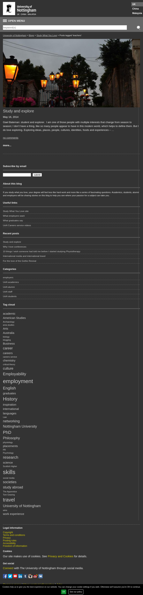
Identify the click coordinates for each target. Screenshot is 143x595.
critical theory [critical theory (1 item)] (9, 364)
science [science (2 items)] (8, 462)
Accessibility (9, 543)
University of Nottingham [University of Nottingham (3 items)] (22, 506)
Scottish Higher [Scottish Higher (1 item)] (10, 466)
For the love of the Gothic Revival (19, 261)
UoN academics (11, 282)
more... (7, 145)
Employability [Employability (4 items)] (14, 374)
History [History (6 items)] (10, 399)
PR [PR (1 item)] (4, 450)
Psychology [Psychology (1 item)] (8, 453)
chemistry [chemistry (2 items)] (9, 360)
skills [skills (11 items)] (9, 472)
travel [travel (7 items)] (9, 499)
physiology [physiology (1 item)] (8, 442)
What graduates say (13, 220)
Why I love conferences (14, 247)
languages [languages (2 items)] (9, 413)
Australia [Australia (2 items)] (8, 332)
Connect (8, 568)
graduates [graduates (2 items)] (9, 393)
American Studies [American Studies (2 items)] (14, 317)
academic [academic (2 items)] (9, 313)
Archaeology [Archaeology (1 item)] (8, 322)
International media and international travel (24, 256)
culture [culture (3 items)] (8, 368)
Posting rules (9, 540)
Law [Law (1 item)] (5, 417)
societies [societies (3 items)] (9, 482)
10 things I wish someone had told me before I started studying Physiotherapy (41, 251)
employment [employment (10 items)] (18, 381)
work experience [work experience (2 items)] (13, 513)
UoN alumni (9, 287)
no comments (10, 137)
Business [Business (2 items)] (9, 343)
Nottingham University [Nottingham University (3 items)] (20, 426)
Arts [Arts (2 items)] (5, 328)
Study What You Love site (16, 211)
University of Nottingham (14, 35)
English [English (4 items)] (9, 388)
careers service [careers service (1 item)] (10, 357)
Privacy (7, 537)
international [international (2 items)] (11, 408)
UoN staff (7, 291)
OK (63, 592)
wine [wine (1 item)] (5, 510)
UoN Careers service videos (17, 225)
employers (8, 277)
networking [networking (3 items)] (11, 421)
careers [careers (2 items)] (8, 353)
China (135, 8)
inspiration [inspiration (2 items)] (9, 404)
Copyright (8, 532)
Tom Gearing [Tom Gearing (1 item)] (9, 495)
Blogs (31, 35)
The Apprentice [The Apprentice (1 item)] (10, 491)
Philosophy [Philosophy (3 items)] (11, 438)
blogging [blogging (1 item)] (7, 340)
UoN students (10, 296)
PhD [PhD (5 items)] (7, 432)
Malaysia (137, 13)
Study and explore (18, 111)
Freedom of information (15, 546)
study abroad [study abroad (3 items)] (13, 487)
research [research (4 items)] (10, 457)
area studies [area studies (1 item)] (8, 325)
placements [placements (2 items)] (10, 446)
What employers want (14, 216)
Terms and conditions (14, 535)
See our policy (76, 592)
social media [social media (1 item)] (8, 478)
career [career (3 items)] (8, 348)
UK (134, 4)
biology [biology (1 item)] (6, 337)
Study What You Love (46, 35)
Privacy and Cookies (60, 556)
